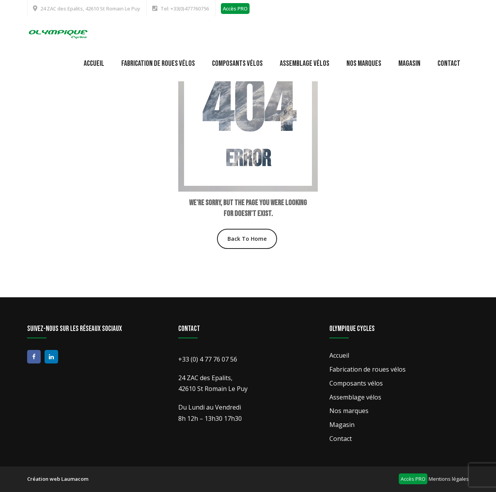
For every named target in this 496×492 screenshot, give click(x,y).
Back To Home (247, 238)
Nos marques (363, 63)
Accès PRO (235, 8)
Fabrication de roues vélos (158, 63)
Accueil (94, 63)
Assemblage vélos (304, 63)
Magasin (409, 63)
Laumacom (74, 478)
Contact (448, 63)
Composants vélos (237, 63)
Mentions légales (449, 478)
